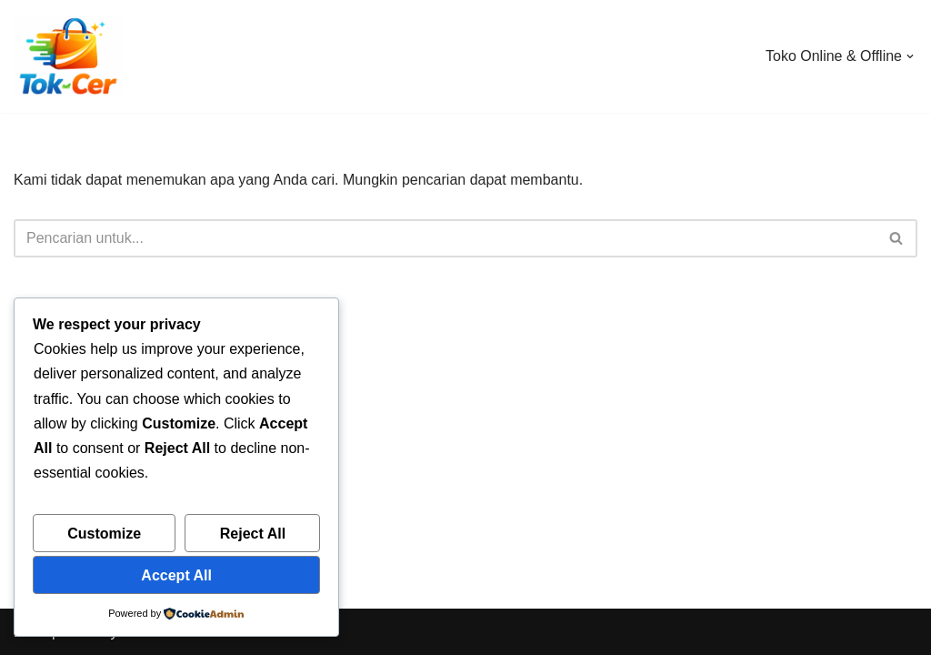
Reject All (252, 533)
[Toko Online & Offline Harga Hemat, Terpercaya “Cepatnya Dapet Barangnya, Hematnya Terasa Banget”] (68, 56)
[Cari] (445, 238)
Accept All (176, 575)
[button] (910, 56)
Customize (104, 533)
